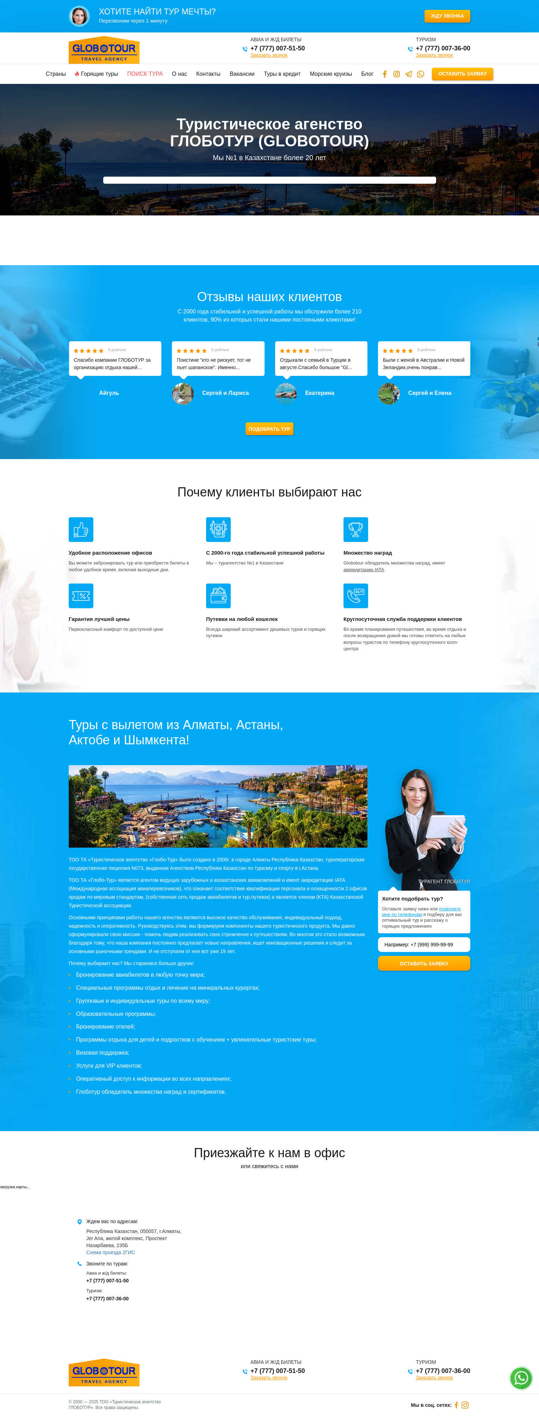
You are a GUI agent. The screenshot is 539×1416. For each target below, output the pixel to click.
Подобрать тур (269, 429)
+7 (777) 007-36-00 (443, 48)
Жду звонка (447, 16)
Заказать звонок (268, 55)
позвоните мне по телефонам (421, 911)
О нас (179, 74)
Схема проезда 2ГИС (110, 1252)
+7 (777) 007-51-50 (277, 48)
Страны (56, 74)
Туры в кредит (282, 74)
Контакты (208, 74)
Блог (367, 74)
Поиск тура (145, 74)
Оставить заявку (462, 74)
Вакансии (242, 74)
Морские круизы (331, 74)
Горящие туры (96, 74)
